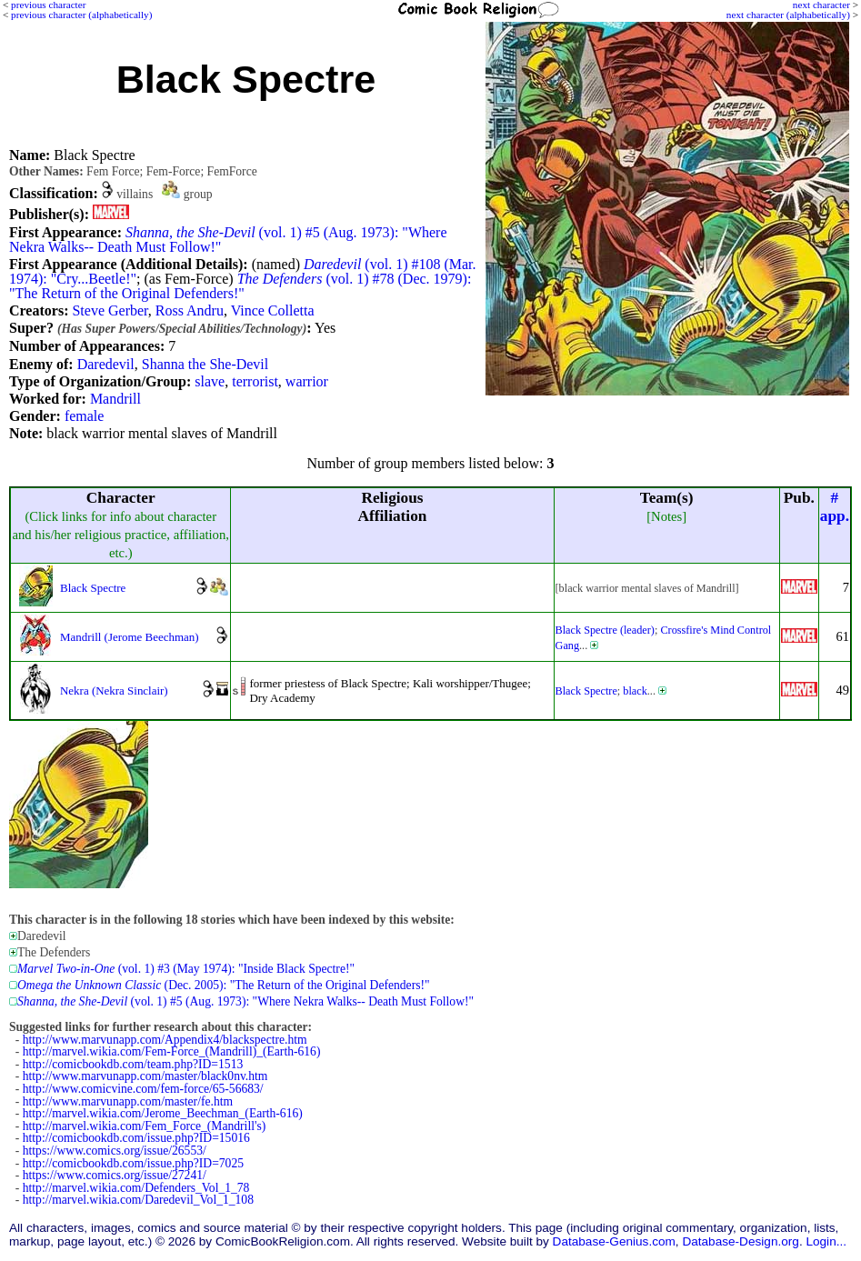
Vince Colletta (273, 310)
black (635, 691)
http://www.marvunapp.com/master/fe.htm (128, 1101)
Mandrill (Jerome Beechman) (129, 637)
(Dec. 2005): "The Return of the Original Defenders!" (223, 985)
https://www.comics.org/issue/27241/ (114, 1175)
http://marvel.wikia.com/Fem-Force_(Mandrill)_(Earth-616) (172, 1051)
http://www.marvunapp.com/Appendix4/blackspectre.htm (165, 1039)
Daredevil (106, 364)
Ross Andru (189, 310)
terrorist (255, 381)
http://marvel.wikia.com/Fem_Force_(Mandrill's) (144, 1126)
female (85, 416)
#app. (834, 507)
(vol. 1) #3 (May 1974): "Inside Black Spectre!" (186, 969)
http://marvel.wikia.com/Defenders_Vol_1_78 (136, 1188)
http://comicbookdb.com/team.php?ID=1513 (133, 1064)
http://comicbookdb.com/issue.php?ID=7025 (133, 1163)
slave (210, 381)
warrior (306, 381)
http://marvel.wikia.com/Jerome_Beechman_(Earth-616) (163, 1113)
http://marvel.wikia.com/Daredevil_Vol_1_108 (138, 1199)
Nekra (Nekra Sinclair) (114, 690)
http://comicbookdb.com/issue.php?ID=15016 (136, 1138)
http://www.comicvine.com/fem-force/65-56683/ (143, 1089)
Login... (826, 1241)
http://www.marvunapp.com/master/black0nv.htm (145, 1076)
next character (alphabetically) (788, 14)
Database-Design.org (740, 1241)
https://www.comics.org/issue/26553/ (114, 1150)
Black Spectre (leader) (605, 630)
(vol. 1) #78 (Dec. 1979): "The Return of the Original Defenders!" (240, 286)
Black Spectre (92, 588)
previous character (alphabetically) (81, 14)
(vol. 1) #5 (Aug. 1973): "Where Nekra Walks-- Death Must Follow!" (228, 240)
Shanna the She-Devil (205, 364)
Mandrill (115, 398)
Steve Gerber (109, 310)
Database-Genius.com (614, 1241)
